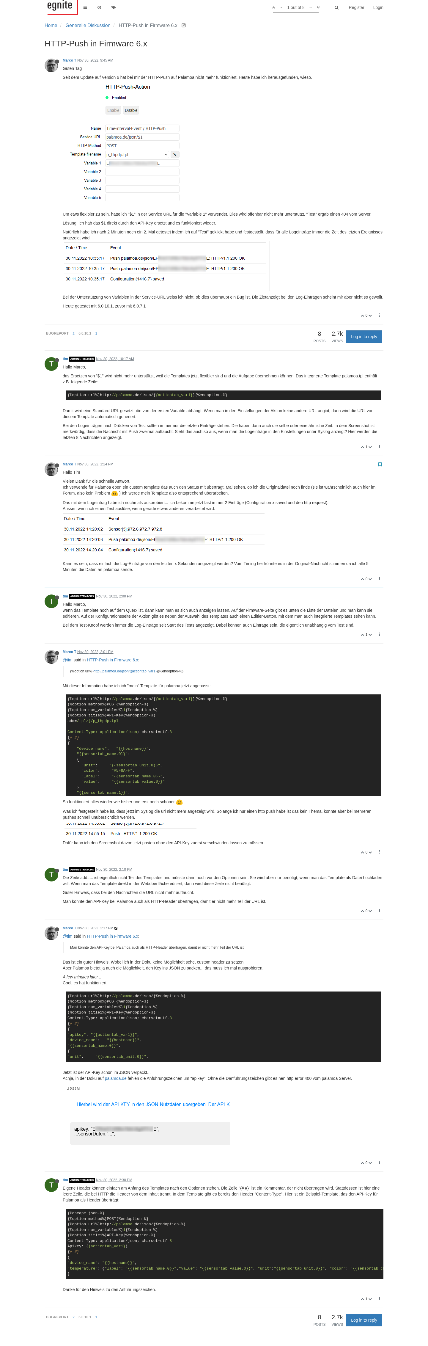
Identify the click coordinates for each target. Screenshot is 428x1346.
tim (65, 359)
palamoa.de (116, 1078)
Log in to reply (364, 336)
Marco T (69, 60)
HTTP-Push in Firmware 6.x (112, 660)
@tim (68, 660)
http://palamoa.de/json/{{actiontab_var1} (125, 671)
